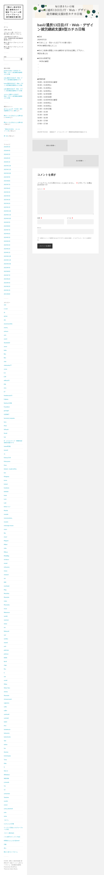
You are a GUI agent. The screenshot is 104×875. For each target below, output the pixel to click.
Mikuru (6, 552)
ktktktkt (6, 492)
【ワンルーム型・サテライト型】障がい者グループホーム (12, 33)
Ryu (5, 669)
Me (5, 533)
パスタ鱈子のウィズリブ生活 (12, 837)
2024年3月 (7, 245)
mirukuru (6, 560)
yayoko (6, 801)
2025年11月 (7, 169)
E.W (5, 377)
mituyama (6, 567)
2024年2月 (7, 249)
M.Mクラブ (7, 507)
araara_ (6, 328)
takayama (6, 733)
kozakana (6, 488)
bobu (5, 350)
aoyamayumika (8, 324)
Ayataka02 (7, 343)
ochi (5, 646)
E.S (5, 373)
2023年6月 (7, 279)
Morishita (6, 594)
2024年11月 (7, 215)
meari (5, 537)
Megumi (6, 541)
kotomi (6, 484)
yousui (5, 805)
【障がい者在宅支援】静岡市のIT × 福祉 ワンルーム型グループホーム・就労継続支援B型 (13, 12)
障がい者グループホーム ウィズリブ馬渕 (13, 47)
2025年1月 (7, 207)
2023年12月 (7, 256)
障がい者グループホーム (11, 852)
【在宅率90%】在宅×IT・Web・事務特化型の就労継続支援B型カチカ (13, 38)
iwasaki (6, 450)
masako (6, 522)
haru (5, 422)
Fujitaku (6, 399)
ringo (5, 665)
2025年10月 (7, 173)
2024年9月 (7, 222)
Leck (5, 499)
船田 (15, 111)
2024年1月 (7, 252)
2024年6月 (7, 234)
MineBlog (6, 556)
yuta (5, 812)
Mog (5, 590)
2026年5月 (7, 147)
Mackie (6, 510)
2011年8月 (7, 294)
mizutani (6, 575)
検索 (5, 57)
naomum (6, 620)
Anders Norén (13, 869)
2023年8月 (7, 271)
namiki (6, 616)
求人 (5, 848)
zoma (5, 816)
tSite (5, 763)
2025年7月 (7, 185)
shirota (6, 692)
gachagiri (6, 411)
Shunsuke (6, 695)
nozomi (6, 643)
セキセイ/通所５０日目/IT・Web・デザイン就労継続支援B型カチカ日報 (13, 96)
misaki (5, 563)
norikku (6, 639)
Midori (5, 544)
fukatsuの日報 (8, 403)
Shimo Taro (7, 688)
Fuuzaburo (7, 407)
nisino (5, 624)
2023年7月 (7, 275)
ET (4, 392)
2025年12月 (7, 166)
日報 (5, 844)
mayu (5, 529)
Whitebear (7, 775)
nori (5, 635)
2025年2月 (7, 203)
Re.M (5, 661)
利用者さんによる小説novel (11, 841)
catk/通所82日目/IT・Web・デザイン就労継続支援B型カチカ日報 (13, 90)
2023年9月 (7, 268)
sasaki (5, 680)
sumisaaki (6, 714)
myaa (5, 609)
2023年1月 (7, 290)
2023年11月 (7, 260)
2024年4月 (7, 241)
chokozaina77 (8, 365)
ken (5, 473)
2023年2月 (7, 286)
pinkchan (6, 650)
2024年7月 (7, 230)
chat (5, 362)
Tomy (5, 760)
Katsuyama (7, 461)
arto (5, 335)
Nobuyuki (6, 631)
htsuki (5, 433)
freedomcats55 (8, 396)
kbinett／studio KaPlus (10, 469)
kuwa (5, 495)
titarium (6, 752)
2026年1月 (7, 162)
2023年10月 (7, 264)
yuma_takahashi (8, 809)
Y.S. (5, 786)
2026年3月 (7, 154)
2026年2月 (7, 158)
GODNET (6, 414)
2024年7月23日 (42, 132)
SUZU (5, 722)
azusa (5, 346)
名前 (39, 203)
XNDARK (6, 779)
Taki (5, 741)
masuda (7, 117)
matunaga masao (8, 526)
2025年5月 (7, 192)
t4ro (5, 726)
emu (5, 388)
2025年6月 (7, 188)
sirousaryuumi (8, 699)
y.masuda (6, 782)
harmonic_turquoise (9, 418)
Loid (5, 503)
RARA (5, 658)
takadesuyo (7, 729)
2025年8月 (7, 181)
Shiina (5, 684)
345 (5, 305)
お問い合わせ (8, 30)
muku (5, 601)
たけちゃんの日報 (9, 824)
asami (5, 339)
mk (5, 578)
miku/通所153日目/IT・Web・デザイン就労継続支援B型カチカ (13, 79)
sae (5, 677)
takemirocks (7, 737)
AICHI (5, 316)
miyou (5, 571)
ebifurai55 (7, 380)
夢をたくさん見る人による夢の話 (13, 116)
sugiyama (6, 703)
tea (5, 748)
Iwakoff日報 (7, 446)
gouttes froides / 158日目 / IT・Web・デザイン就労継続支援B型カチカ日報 (13, 72)
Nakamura (7, 612)
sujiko (5, 711)
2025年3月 (7, 200)
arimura (6, 331)
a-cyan (6, 309)
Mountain (6, 597)
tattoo (5, 745)
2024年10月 (7, 219)
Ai (4, 312)
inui (5, 437)
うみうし (6, 820)
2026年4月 (7, 151)
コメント (41, 174)
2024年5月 (7, 237)
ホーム (6, 27)
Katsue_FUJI (7, 458)
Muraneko (7, 605)
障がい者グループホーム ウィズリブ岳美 (13, 43)
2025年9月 (7, 177)
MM (5, 582)
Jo (4, 454)
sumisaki (6, 718)
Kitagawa (6, 476)
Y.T (4, 790)
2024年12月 (7, 211)
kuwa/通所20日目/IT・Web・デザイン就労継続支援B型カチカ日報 (13, 84)
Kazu (5, 465)
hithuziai (6, 430)
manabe (6, 514)
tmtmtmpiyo (7, 756)
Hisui (5, 426)
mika (5, 548)
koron (5, 480)
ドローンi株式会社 (9, 833)
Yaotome (6, 797)
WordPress (14, 867)
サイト (39, 213)
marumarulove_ (8, 518)
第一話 (6, 136)
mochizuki (6, 586)
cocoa (5, 369)
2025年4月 (7, 196)
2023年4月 (7, 283)
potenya (6, 654)
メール (70, 203)
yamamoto (7, 794)
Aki (5, 320)
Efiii (5, 384)
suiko (5, 707)
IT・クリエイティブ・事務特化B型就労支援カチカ (13, 442)
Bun (5, 354)
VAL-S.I (6, 771)
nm (5, 627)
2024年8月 (7, 226)
